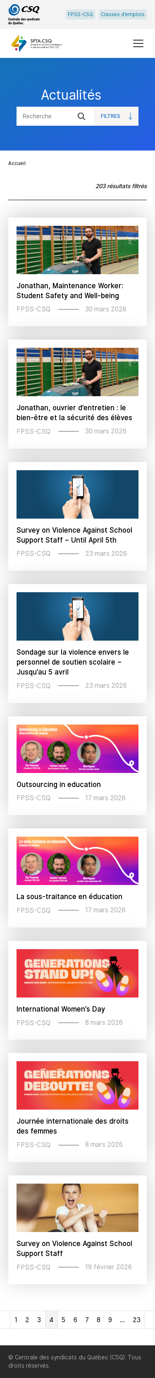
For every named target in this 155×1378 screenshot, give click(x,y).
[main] (77, 701)
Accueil (17, 163)
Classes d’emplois (123, 14)
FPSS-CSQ (80, 14)
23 (137, 1320)
